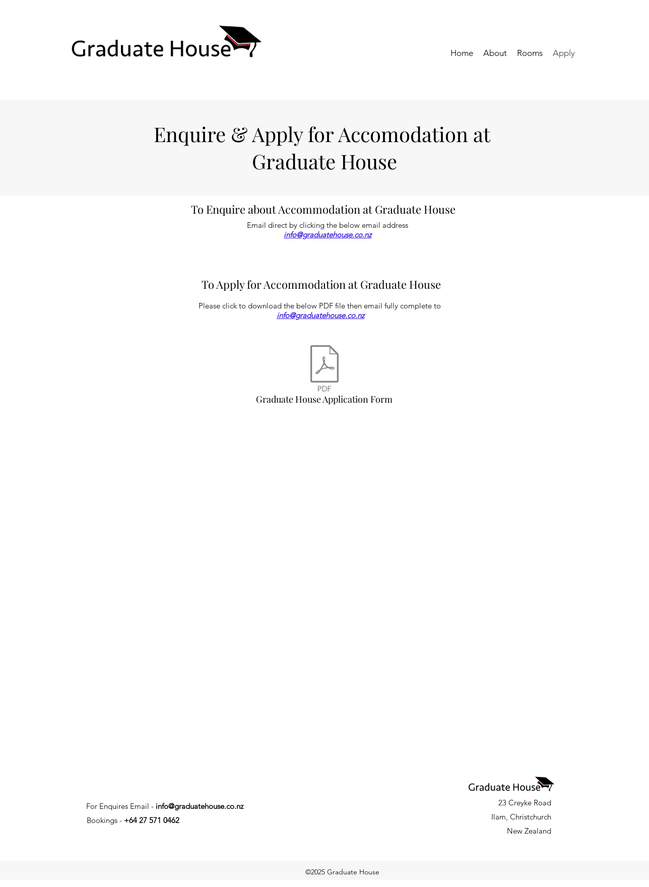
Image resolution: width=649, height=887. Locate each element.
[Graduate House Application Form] (324, 377)
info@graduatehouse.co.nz (327, 234)
